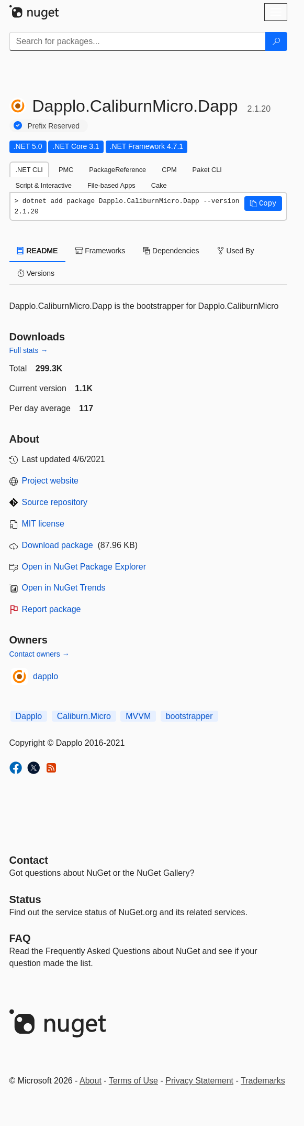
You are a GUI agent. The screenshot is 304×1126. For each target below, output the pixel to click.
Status (25, 899)
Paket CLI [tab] (207, 170)
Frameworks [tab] (100, 250)
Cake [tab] (159, 185)
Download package (57, 545)
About (91, 1080)
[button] (263, 203)
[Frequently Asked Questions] (20, 938)
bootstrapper (189, 716)
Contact (28, 860)
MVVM (138, 716)
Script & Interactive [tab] (44, 185)
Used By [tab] (235, 250)
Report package (51, 609)
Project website (50, 480)
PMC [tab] (66, 170)
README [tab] (37, 250)
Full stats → (28, 350)
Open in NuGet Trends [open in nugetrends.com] (64, 587)
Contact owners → (39, 654)
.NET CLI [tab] (29, 170)
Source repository (54, 502)
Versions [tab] (36, 273)
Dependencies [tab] (171, 250)
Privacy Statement (199, 1080)
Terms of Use (133, 1080)
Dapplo (29, 716)
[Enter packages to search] (137, 41)
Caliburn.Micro (84, 716)
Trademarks (263, 1080)
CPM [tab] (169, 170)
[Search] (276, 41)
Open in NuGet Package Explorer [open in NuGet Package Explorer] (84, 566)
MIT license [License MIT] (43, 523)
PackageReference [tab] (117, 170)
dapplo (45, 676)
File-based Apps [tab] (111, 185)
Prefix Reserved (54, 126)
